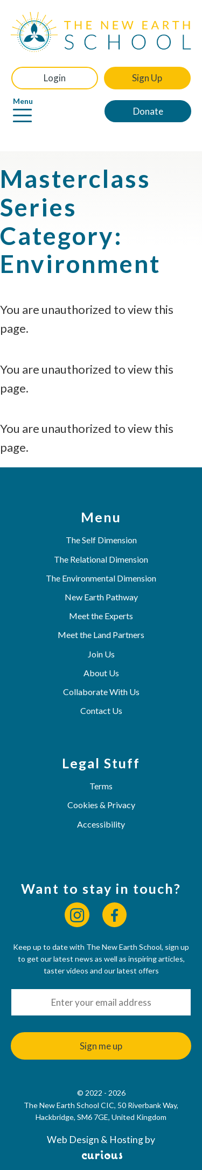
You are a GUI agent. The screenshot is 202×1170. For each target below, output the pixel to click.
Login (55, 77)
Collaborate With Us (101, 691)
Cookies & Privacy (101, 805)
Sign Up (147, 77)
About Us (101, 673)
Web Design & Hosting (95, 1139)
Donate (148, 111)
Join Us (101, 654)
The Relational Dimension (101, 559)
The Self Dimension (101, 540)
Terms (101, 786)
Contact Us (101, 710)
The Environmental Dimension (101, 578)
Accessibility (101, 824)
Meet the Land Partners (101, 634)
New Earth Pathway (101, 597)
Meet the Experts (101, 616)
